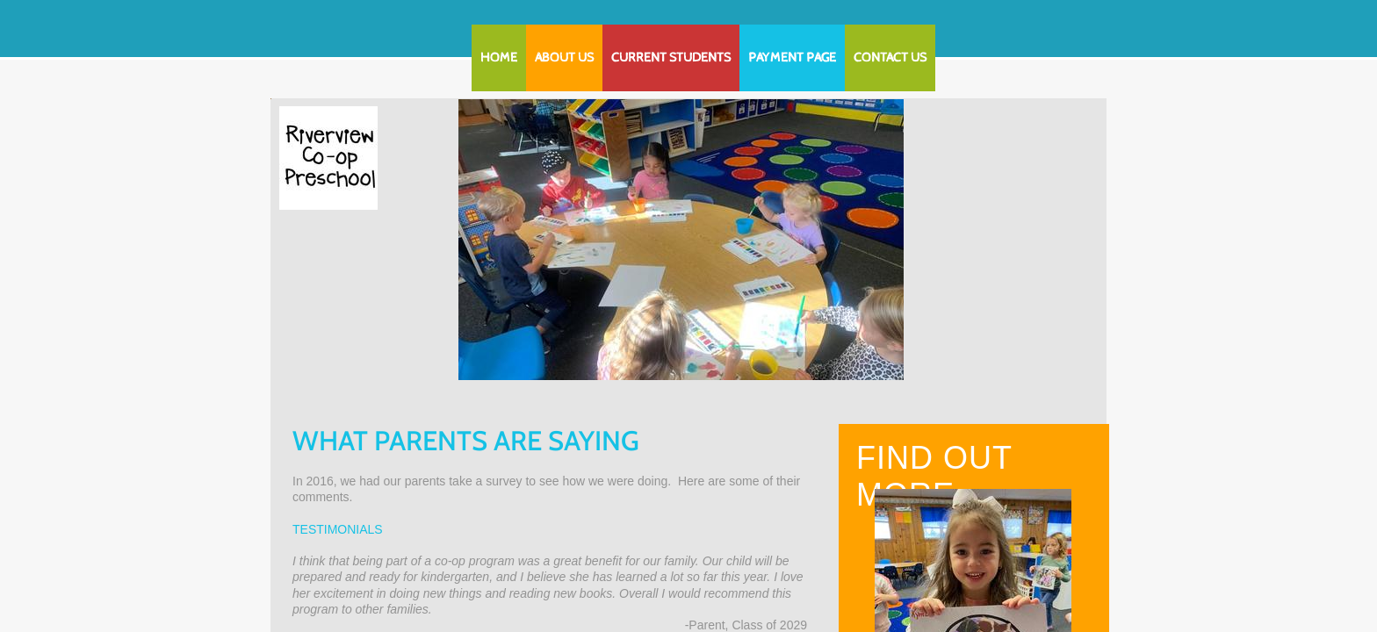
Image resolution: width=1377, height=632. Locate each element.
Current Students (671, 57)
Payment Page (792, 57)
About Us (564, 57)
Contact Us (890, 57)
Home (498, 57)
